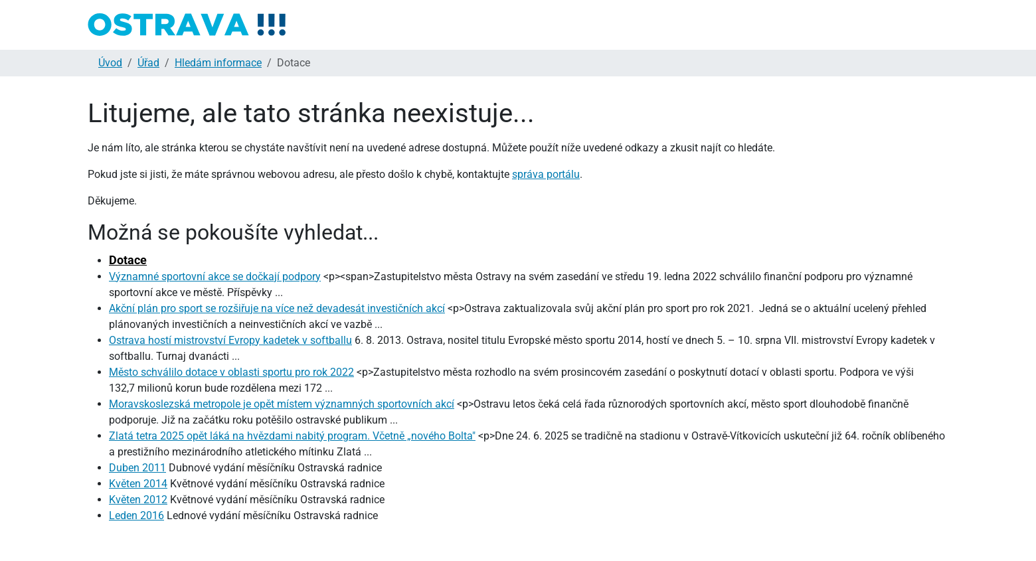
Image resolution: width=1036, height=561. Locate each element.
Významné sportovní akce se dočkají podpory (215, 276)
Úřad (148, 62)
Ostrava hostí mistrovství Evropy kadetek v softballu (230, 340)
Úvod (110, 62)
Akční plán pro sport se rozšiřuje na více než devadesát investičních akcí (277, 308)
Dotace (128, 260)
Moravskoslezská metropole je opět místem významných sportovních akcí (281, 404)
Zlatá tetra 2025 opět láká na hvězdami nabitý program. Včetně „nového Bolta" (292, 436)
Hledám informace (218, 62)
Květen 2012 (138, 499)
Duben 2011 (137, 467)
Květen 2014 (138, 483)
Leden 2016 (136, 515)
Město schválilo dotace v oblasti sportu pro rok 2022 (231, 372)
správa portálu (546, 174)
